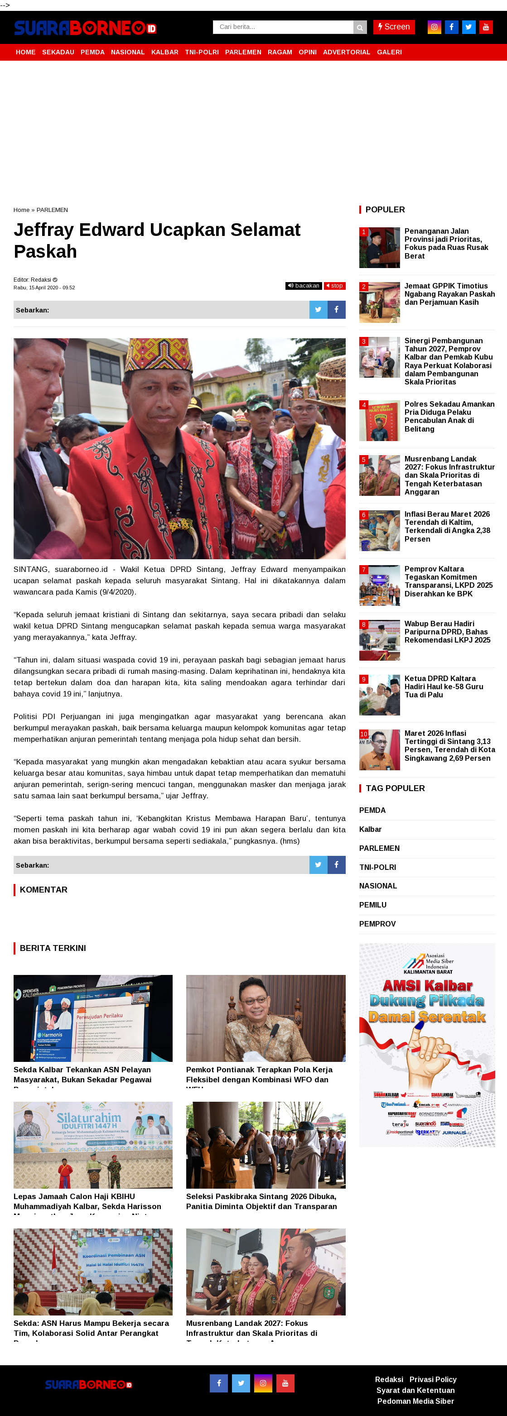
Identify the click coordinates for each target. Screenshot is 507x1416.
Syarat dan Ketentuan (416, 1390)
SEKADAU (58, 52)
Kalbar (370, 829)
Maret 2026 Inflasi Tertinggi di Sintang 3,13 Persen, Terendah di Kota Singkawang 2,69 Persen (450, 746)
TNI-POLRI (202, 52)
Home (21, 209)
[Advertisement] (254, 133)
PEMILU (372, 905)
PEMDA (93, 52)
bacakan (303, 285)
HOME (26, 52)
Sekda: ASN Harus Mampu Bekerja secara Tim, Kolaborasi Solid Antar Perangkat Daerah (91, 1333)
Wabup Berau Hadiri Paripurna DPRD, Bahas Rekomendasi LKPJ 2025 (448, 632)
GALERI (389, 52)
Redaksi (389, 1379)
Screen (394, 26)
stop (335, 285)
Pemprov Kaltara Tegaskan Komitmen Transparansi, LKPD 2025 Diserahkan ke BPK (449, 581)
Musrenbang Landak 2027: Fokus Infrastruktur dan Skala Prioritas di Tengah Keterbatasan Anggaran (252, 1333)
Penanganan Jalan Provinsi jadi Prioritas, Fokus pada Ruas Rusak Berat (446, 243)
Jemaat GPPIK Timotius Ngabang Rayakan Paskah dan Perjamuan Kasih (450, 294)
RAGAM (280, 52)
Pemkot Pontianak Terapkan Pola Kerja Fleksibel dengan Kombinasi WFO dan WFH (259, 1080)
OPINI (308, 52)
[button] (484, 48)
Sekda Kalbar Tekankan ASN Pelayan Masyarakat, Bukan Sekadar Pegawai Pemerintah (83, 1080)
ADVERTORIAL (347, 52)
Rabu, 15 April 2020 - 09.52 (44, 287)
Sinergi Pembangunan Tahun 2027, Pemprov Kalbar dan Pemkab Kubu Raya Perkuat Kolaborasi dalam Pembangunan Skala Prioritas (449, 361)
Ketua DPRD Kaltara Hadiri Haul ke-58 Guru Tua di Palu (444, 687)
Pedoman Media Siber (415, 1401)
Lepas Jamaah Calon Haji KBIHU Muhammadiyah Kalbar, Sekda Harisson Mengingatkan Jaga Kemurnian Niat (87, 1206)
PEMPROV (377, 924)
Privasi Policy (433, 1379)
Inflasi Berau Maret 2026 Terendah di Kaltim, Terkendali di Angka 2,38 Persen (447, 526)
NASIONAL (128, 52)
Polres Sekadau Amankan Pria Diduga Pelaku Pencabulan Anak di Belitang (450, 416)
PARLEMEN (243, 52)
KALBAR (165, 52)
